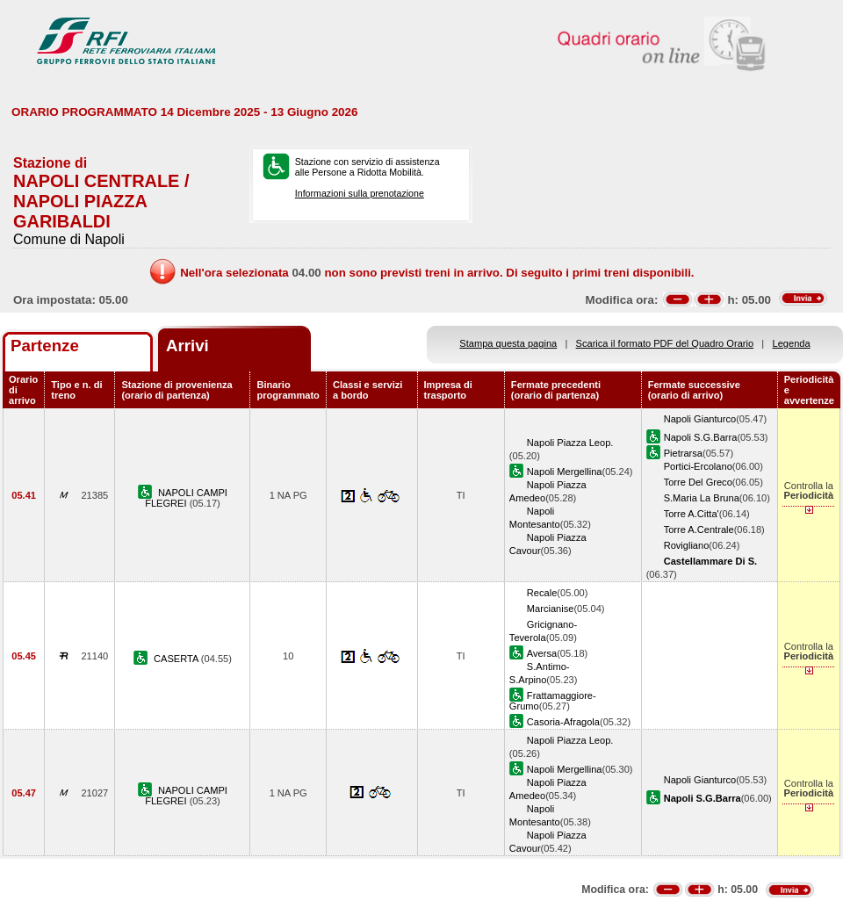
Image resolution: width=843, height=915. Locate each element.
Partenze (45, 345)
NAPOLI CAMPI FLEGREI (186, 497)
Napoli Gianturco (700, 419)
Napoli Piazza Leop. (570, 442)
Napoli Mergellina (564, 471)
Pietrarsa (683, 453)
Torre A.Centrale (699, 529)
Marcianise (550, 608)
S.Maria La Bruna (701, 498)
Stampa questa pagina (508, 343)
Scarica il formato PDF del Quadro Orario (665, 343)
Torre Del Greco (698, 482)
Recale (542, 592)
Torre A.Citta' (691, 513)
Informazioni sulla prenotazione (359, 193)
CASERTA (177, 658)
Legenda (792, 343)
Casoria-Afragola (563, 722)
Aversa (542, 653)
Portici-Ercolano (698, 466)
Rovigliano (687, 545)
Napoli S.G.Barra (701, 437)
